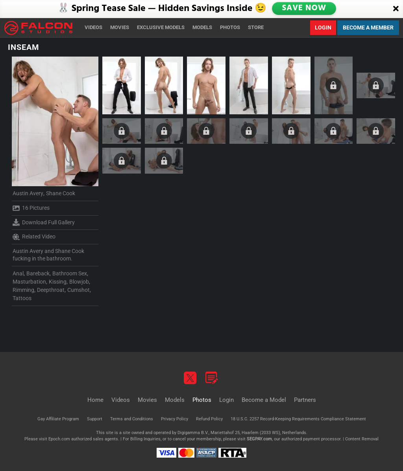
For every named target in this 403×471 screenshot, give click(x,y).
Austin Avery (28, 193)
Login (323, 27)
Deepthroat (51, 290)
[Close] (396, 9)
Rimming (23, 290)
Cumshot (78, 290)
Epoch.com (59, 439)
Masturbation (29, 282)
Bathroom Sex (69, 273)
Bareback (38, 273)
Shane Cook (60, 193)
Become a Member (368, 27)
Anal (18, 273)
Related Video (34, 236)
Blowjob (79, 282)
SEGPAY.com (259, 439)
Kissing (58, 282)
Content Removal (362, 439)
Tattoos (22, 298)
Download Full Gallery (44, 222)
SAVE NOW (305, 8)
